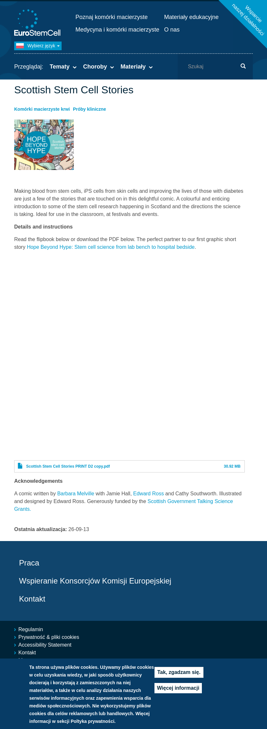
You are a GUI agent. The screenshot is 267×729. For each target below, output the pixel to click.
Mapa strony (32, 660)
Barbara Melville (75, 493)
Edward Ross (148, 493)
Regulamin (30, 629)
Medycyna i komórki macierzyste (117, 29)
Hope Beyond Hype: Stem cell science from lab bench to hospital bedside (110, 247)
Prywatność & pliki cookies (48, 637)
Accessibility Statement (45, 645)
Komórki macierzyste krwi (42, 109)
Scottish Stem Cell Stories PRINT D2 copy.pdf (68, 466)
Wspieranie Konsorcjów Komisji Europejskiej (95, 580)
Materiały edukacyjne (191, 17)
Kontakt (32, 598)
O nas (172, 29)
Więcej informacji (178, 693)
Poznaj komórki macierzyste (111, 17)
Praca (29, 562)
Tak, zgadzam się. (179, 677)
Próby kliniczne (89, 109)
